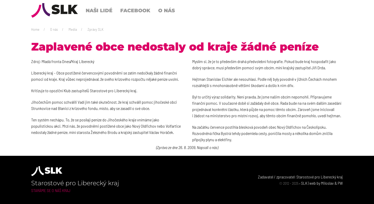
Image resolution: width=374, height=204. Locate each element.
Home (35, 29)
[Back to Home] (54, 10)
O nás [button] (166, 10)
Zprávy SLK (95, 29)
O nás (54, 29)
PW (340, 183)
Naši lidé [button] (99, 10)
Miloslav (327, 183)
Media (73, 29)
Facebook (135, 10)
